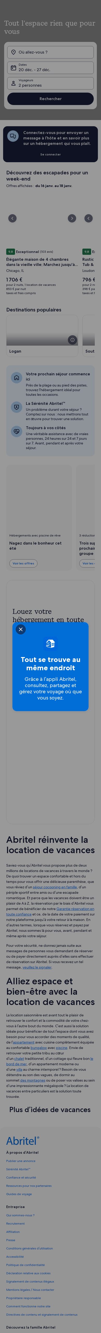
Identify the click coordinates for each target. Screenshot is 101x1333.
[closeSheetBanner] (21, 629)
